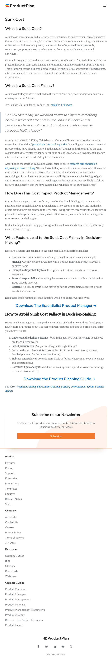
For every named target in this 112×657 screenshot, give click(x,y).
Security (10, 494)
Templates (11, 489)
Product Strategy (15, 615)
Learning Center (14, 556)
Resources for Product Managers (24, 620)
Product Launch (14, 625)
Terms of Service (14, 537)
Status (8, 504)
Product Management (17, 599)
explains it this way (61, 105)
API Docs (10, 543)
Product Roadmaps (16, 589)
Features (10, 463)
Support (10, 473)
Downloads (11, 571)
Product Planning (15, 604)
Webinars (10, 576)
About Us (10, 517)
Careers (9, 527)
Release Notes (13, 499)
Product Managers (15, 594)
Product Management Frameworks (25, 610)
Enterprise (11, 478)
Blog (7, 561)
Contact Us (11, 522)
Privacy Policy (13, 532)
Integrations (12, 483)
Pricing (9, 468)
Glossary (10, 566)
